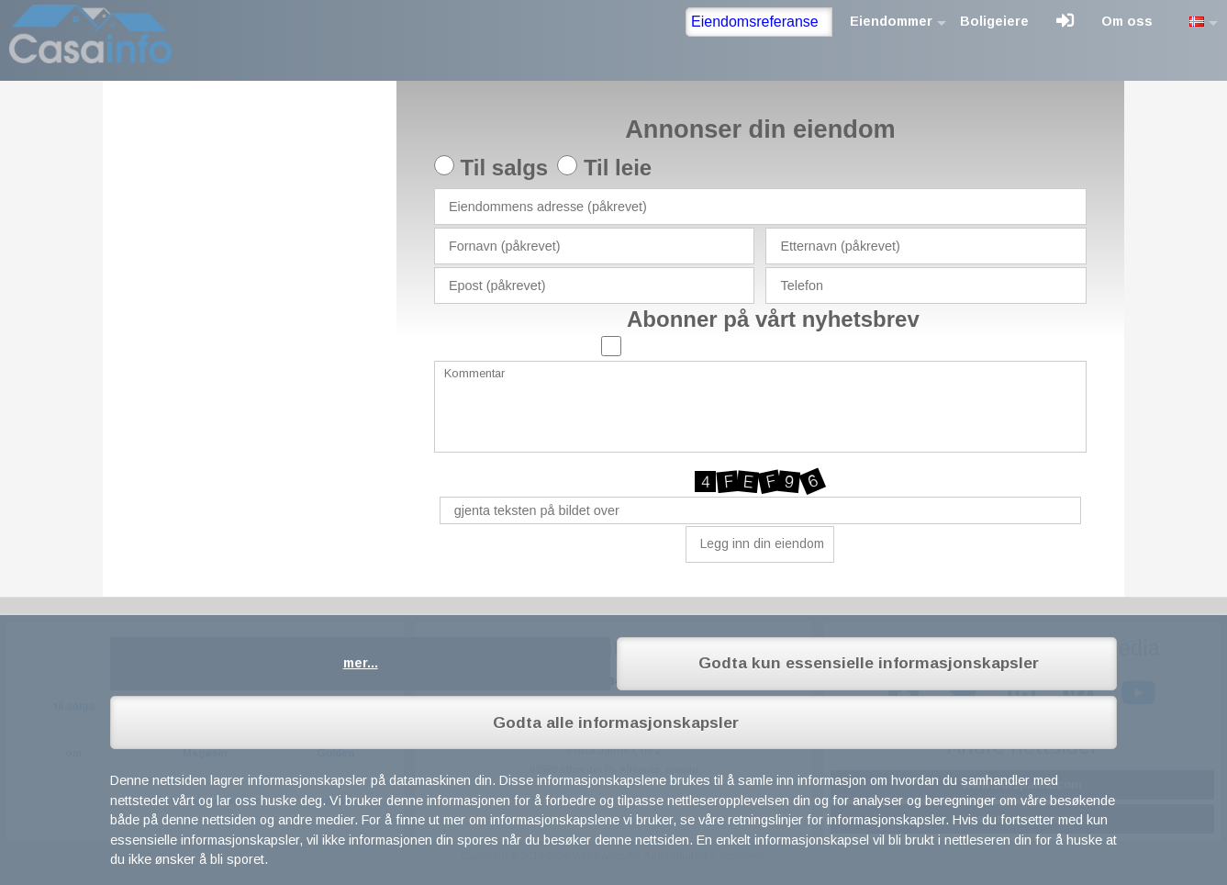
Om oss (1127, 21)
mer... (360, 662)
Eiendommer (891, 21)
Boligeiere (994, 21)
